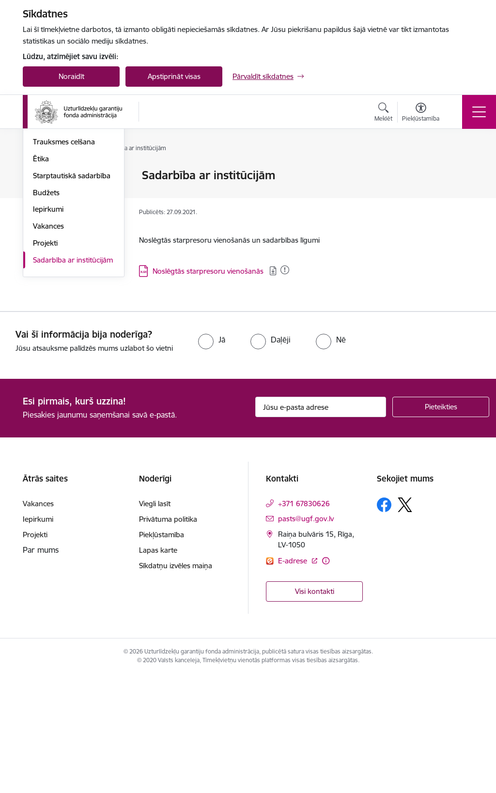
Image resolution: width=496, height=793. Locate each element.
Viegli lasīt (154, 621)
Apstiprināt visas (174, 76)
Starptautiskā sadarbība (71, 293)
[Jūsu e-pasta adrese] (320, 525)
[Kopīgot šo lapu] (460, 195)
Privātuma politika (168, 637)
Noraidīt (71, 76)
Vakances (48, 344)
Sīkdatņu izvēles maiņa (175, 683)
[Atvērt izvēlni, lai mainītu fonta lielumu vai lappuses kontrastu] (420, 113)
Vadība (44, 176)
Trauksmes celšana (64, 259)
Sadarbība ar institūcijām (73, 378)
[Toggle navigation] (479, 112)
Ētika (41, 276)
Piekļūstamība (161, 652)
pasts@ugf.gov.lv (306, 636)
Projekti (45, 361)
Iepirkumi (48, 327)
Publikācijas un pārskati (71, 226)
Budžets (46, 310)
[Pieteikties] (440, 525)
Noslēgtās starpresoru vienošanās (209, 271)
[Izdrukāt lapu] (460, 171)
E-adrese (293, 679)
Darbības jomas (58, 209)
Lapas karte (158, 668)
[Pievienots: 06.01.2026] (284, 269)
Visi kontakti (314, 709)
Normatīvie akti (57, 243)
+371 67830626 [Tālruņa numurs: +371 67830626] (304, 621)
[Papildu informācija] (325, 679)
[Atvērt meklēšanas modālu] (383, 113)
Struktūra (48, 192)
